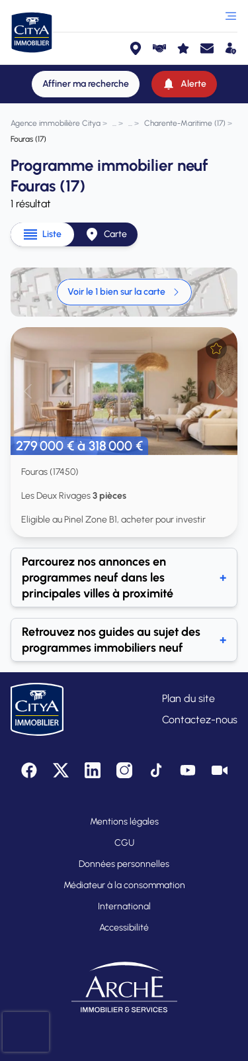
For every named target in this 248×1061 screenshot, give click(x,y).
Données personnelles (124, 864)
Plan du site (188, 698)
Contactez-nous (199, 719)
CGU (124, 842)
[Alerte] (184, 84)
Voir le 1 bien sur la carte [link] (124, 291)
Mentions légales (124, 821)
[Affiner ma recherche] (85, 84)
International (124, 906)
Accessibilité (124, 927)
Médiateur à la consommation (124, 885)
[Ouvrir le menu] (230, 16)
